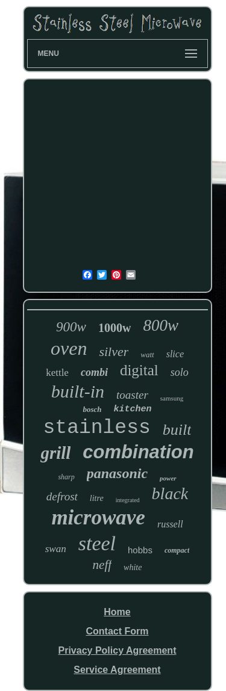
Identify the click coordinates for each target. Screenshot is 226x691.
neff (102, 564)
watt (147, 354)
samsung (172, 398)
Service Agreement (117, 670)
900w (71, 326)
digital (139, 370)
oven (69, 348)
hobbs (140, 550)
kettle (57, 372)
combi (94, 372)
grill (55, 452)
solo (180, 372)
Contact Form (117, 631)
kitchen (133, 409)
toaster (132, 394)
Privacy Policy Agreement (117, 650)
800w (160, 325)
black (170, 493)
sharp (66, 477)
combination (138, 451)
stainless (97, 428)
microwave (98, 517)
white (133, 567)
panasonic (117, 473)
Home (117, 612)
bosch (92, 409)
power (168, 478)
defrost (62, 496)
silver (113, 351)
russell (170, 524)
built (177, 429)
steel (97, 543)
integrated (128, 500)
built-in (77, 391)
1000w (114, 327)
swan (55, 548)
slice (175, 354)
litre (97, 498)
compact (177, 550)
